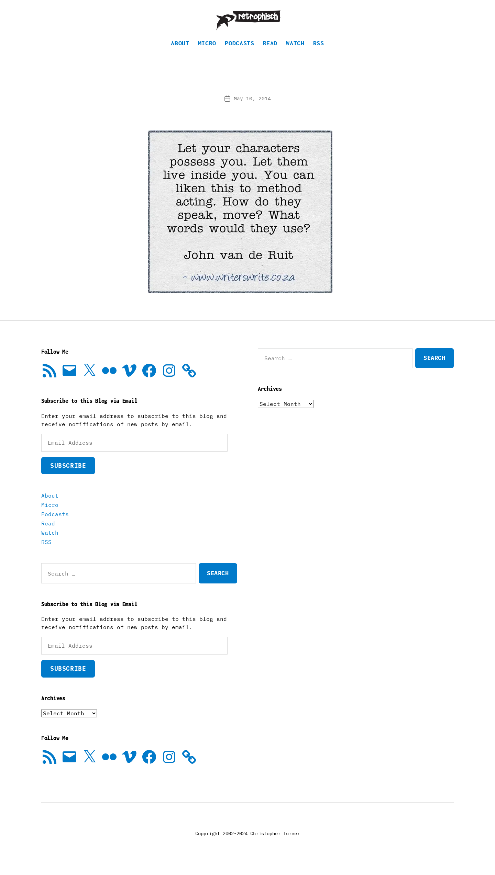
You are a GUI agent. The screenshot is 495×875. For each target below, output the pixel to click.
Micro (207, 53)
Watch (295, 53)
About (180, 53)
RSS (318, 53)
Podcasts (239, 53)
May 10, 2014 (252, 108)
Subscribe (68, 476)
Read (270, 53)
